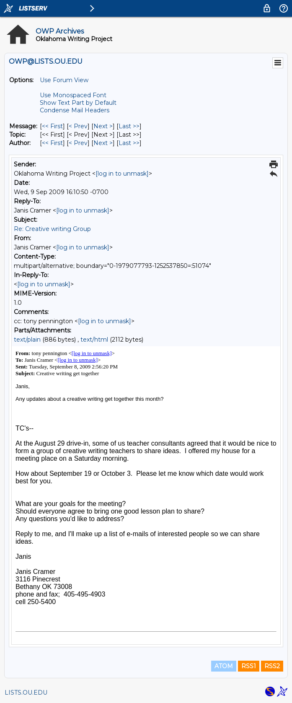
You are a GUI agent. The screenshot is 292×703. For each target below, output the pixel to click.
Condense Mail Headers (74, 110)
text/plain (27, 339)
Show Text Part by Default (78, 102)
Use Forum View (64, 80)
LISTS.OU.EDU (26, 692)
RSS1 (248, 666)
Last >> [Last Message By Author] (129, 143)
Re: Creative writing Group (52, 229)
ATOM (223, 666)
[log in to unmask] (122, 173)
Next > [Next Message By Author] (103, 143)
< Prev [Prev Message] (78, 126)
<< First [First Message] (52, 126)
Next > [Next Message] (103, 126)
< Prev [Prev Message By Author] (78, 143)
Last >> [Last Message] (129, 126)
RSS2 (272, 666)
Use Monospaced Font (73, 95)
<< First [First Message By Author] (52, 143)
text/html (94, 339)
